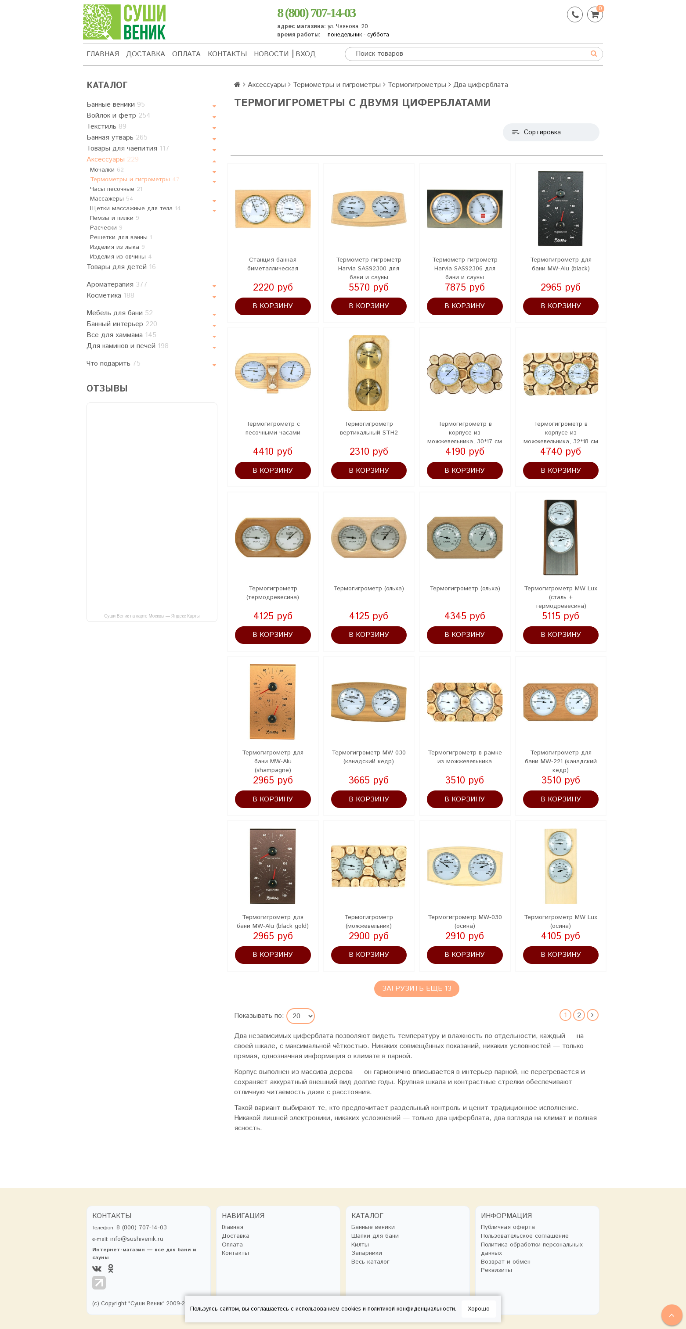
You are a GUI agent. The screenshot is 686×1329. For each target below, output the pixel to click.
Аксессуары (113, 159)
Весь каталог (370, 1262)
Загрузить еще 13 (416, 989)
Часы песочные (116, 189)
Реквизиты (496, 1270)
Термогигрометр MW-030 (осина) (465, 921)
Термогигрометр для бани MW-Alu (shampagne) (272, 761)
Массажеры (112, 198)
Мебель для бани (120, 313)
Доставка (145, 54)
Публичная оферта (508, 1227)
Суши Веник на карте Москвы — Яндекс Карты (152, 616)
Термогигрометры (417, 85)
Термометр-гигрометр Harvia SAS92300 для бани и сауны (368, 268)
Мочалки (107, 169)
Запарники (366, 1253)
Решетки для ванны (121, 237)
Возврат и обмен (506, 1262)
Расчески (106, 227)
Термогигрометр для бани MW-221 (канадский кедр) (561, 761)
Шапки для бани (375, 1236)
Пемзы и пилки (114, 218)
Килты (360, 1245)
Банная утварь (117, 138)
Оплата (186, 54)
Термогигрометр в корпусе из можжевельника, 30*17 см (464, 433)
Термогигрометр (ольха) (368, 588)
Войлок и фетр (119, 116)
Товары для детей (121, 267)
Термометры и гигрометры (135, 179)
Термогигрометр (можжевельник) (368, 921)
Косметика (110, 296)
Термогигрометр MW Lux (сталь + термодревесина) (560, 597)
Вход (306, 54)
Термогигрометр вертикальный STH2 (369, 428)
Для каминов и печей (128, 346)
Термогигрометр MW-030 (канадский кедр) (369, 757)
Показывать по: (259, 1016)
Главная (103, 54)
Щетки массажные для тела (135, 208)
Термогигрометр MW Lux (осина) (560, 921)
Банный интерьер (122, 324)
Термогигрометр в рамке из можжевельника (465, 757)
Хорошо (479, 1309)
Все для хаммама (121, 335)
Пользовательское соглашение (525, 1236)
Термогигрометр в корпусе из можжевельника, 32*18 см (561, 433)
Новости (271, 54)
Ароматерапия (117, 285)
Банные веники (116, 105)
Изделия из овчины (121, 256)
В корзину (273, 306)
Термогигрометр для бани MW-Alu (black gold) (273, 921)
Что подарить (114, 364)
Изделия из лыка (117, 247)
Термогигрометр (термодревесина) (272, 593)
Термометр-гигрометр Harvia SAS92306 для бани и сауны (465, 268)
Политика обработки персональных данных (532, 1249)
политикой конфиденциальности (411, 1309)
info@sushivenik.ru (136, 1239)
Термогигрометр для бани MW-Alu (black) (561, 264)
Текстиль (106, 127)
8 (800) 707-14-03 (316, 12)
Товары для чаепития (128, 149)
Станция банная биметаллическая (272, 264)
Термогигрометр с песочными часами (273, 428)
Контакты (227, 54)
